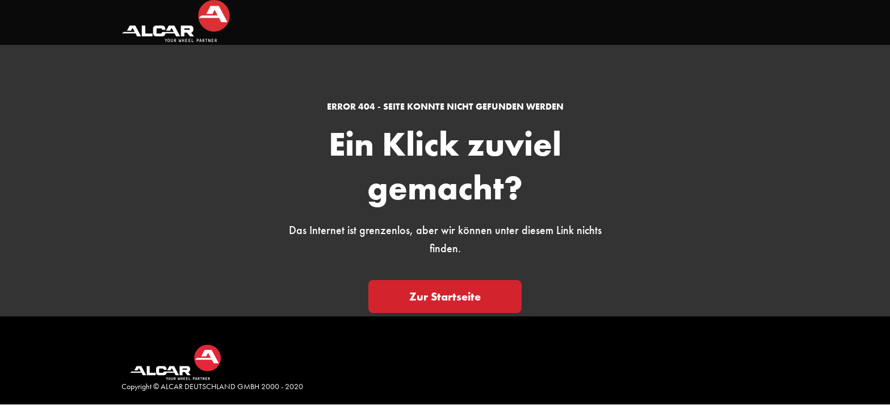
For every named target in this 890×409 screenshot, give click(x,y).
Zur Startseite (445, 296)
